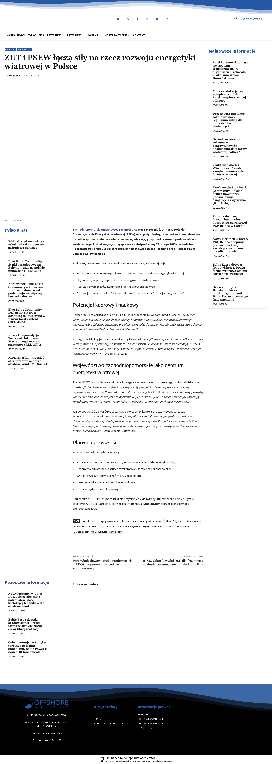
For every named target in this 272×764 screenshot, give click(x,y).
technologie (183, 526)
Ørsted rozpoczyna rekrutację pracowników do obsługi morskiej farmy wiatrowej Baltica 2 (230, 146)
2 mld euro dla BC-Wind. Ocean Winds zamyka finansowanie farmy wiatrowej (228, 169)
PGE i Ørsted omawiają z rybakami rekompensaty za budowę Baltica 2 (26, 245)
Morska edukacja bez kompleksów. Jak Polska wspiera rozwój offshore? (229, 96)
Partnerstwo (24, 49)
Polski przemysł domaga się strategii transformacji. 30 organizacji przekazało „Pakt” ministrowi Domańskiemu (230, 70)
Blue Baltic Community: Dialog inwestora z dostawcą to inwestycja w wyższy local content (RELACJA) (26, 316)
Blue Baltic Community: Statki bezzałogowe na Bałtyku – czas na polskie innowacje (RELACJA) (26, 266)
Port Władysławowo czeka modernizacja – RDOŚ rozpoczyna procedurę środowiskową (103, 564)
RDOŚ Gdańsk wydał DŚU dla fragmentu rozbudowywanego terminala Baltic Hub (173, 562)
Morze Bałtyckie (173, 521)
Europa (125, 521)
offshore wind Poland (85, 526)
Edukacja (10, 49)
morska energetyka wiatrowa (147, 521)
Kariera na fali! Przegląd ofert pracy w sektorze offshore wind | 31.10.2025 (27, 361)
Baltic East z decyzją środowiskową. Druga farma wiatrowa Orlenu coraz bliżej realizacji (25, 624)
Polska (110, 526)
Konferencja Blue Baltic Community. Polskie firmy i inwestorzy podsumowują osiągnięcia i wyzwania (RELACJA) (230, 195)
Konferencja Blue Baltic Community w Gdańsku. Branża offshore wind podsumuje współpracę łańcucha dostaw (25, 290)
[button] (222, 19)
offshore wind (192, 521)
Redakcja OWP (13, 75)
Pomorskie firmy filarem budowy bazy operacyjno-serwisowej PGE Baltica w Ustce (230, 221)
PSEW (86, 382)
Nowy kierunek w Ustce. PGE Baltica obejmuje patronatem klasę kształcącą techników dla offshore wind (26, 600)
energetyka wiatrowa (108, 521)
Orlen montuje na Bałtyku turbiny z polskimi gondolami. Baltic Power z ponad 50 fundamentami (27, 647)
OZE (102, 526)
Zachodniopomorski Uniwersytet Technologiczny (107, 229)
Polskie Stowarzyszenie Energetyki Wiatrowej (139, 526)
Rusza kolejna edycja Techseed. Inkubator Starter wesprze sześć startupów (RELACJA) (24, 340)
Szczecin (169, 526)
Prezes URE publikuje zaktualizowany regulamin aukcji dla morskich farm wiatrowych (229, 120)
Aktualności (88, 521)
